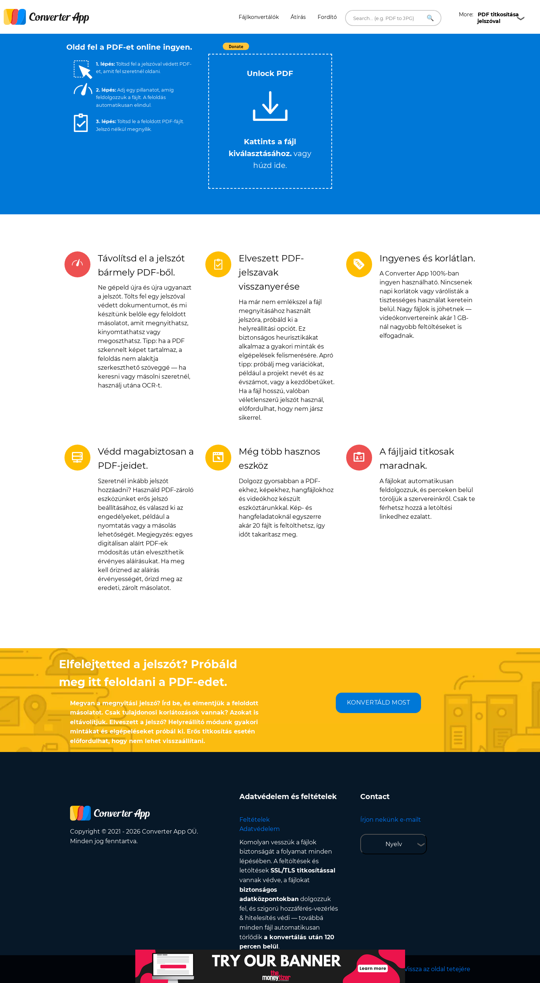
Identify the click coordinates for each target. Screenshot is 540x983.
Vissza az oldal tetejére (437, 969)
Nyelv (393, 844)
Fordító (327, 17)
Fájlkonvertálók (259, 17)
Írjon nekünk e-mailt (390, 819)
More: (489, 17)
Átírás (298, 17)
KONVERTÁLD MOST (378, 702)
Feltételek (254, 819)
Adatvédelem (259, 828)
